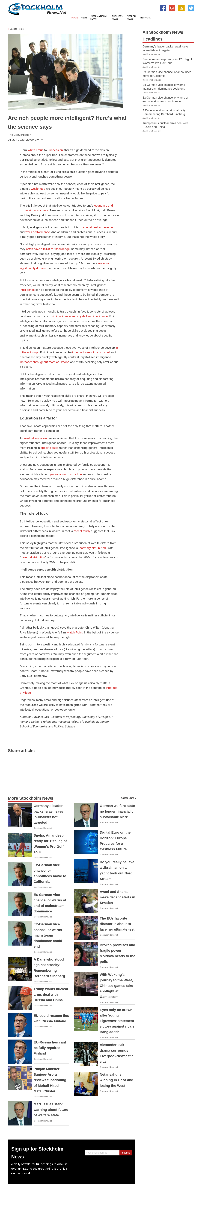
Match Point (75, 632)
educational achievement (99, 227)
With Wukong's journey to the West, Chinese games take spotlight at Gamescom (116, 986)
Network (145, 18)
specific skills (49, 448)
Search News (131, 17)
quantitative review (34, 438)
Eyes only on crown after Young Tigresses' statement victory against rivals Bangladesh (117, 1021)
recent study (82, 531)
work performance (37, 232)
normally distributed (93, 548)
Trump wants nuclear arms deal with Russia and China (51, 994)
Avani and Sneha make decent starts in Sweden (117, 897)
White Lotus (35, 150)
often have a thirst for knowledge (48, 249)
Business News (117, 17)
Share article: (21, 750)
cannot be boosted (97, 352)
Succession (55, 150)
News (84, 18)
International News (99, 17)
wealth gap (38, 188)
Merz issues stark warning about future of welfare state (51, 1109)
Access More (127, 798)
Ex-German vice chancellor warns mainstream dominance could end (48, 935)
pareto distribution (33, 557)
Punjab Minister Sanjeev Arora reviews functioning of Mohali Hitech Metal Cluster (50, 1080)
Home (74, 18)
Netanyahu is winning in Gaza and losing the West (116, 1079)
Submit (126, 1152)
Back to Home (16, 29)
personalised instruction (66, 474)
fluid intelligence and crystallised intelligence (79, 316)
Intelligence (27, 290)
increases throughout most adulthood (44, 362)
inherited (78, 352)
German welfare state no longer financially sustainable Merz (117, 811)
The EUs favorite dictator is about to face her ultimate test (117, 923)
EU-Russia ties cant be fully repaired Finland (50, 1047)
